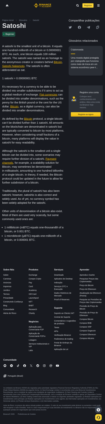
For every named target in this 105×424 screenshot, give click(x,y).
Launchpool (34, 298)
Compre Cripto (35, 279)
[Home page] (42, 5)
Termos (6, 294)
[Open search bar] (76, 5)
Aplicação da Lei (61, 349)
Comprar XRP (85, 327)
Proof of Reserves (61, 299)
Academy (33, 290)
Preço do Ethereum (88, 289)
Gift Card (32, 294)
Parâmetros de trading (63, 339)
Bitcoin (58, 62)
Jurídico (6, 290)
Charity (32, 313)
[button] (98, 5)
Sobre (5, 275)
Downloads (59, 275)
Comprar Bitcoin (86, 319)
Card (31, 286)
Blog (5, 305)
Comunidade (8, 309)
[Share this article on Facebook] (79, 27)
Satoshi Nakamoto (13, 66)
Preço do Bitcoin (87, 285)
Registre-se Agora (85, 114)
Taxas (56, 327)
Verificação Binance (62, 335)
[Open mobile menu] (98, 5)
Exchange (33, 275)
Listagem (33, 340)
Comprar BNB (85, 323)
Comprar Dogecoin (88, 331)
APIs (56, 331)
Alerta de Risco (9, 313)
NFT (30, 302)
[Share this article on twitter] (70, 27)
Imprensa (7, 286)
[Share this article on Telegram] (88, 27)
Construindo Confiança (13, 302)
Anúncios (7, 282)
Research (33, 309)
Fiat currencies (48, 94)
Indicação (58, 282)
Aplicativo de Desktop (63, 279)
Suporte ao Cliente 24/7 (64, 313)
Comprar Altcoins (87, 338)
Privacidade (8, 298)
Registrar (88, 5)
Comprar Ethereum (88, 334)
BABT (31, 305)
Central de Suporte (62, 317)
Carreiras (7, 279)
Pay (30, 282)
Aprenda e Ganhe (87, 275)
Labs (31, 350)
